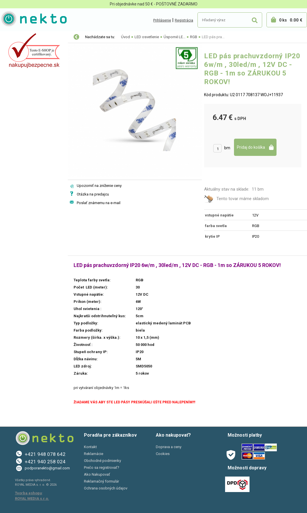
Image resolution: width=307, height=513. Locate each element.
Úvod (125, 37)
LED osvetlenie (19, 49)
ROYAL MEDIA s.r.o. (32, 498)
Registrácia (184, 20)
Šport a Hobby (17, 109)
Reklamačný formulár (101, 481)
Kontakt (90, 447)
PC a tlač (14, 97)
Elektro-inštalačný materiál (31, 61)
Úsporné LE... (174, 37)
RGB (193, 37)
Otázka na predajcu (93, 194)
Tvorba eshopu (28, 493)
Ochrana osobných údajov (105, 488)
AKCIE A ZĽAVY (19, 121)
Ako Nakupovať (97, 474)
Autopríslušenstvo (23, 73)
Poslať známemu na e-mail (98, 203)
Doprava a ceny (168, 447)
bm (227, 148)
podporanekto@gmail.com (47, 468)
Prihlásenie (162, 20)
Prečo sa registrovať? (101, 467)
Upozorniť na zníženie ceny (99, 185)
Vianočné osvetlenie (25, 37)
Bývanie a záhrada (23, 85)
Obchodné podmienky (102, 460)
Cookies (163, 454)
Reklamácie (93, 454)
